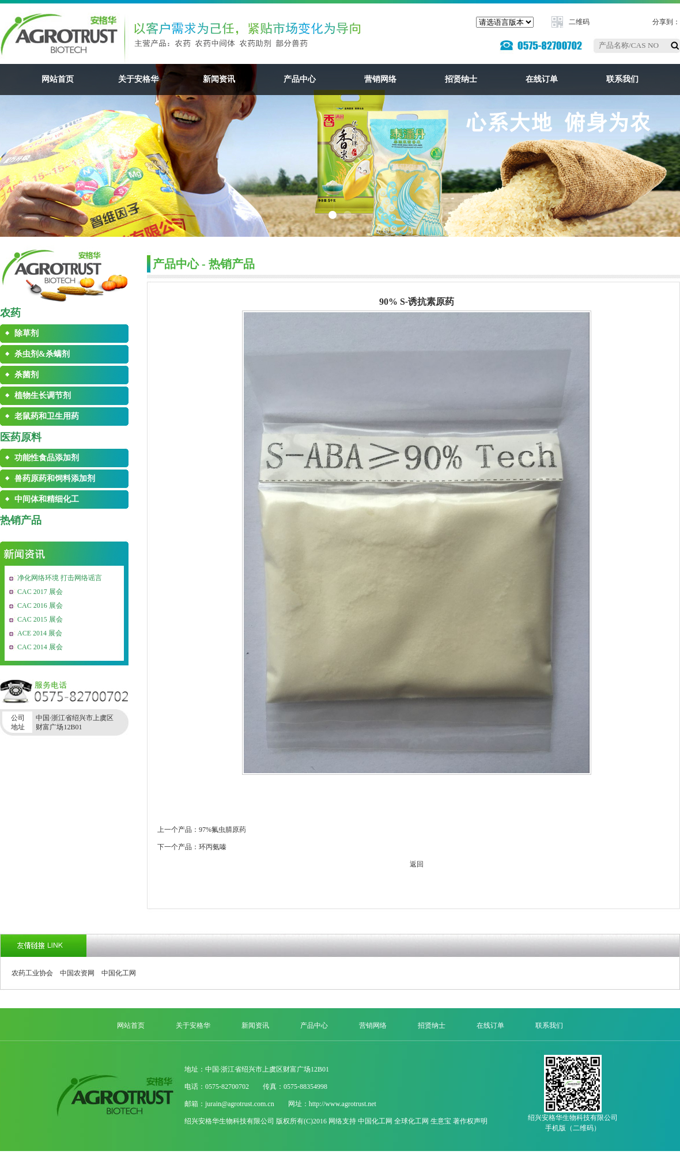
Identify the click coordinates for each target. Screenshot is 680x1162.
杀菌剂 (26, 374)
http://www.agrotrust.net (342, 1104)
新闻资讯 (219, 79)
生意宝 (440, 1121)
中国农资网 (77, 973)
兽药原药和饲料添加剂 (54, 478)
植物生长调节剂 (42, 395)
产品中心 (300, 79)
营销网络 (380, 79)
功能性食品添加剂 (46, 457)
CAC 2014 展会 (40, 647)
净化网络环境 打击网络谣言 (59, 578)
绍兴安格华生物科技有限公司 (229, 1121)
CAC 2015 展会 (40, 619)
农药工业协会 (32, 973)
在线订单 (542, 79)
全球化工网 (411, 1121)
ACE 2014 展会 (39, 633)
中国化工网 (118, 973)
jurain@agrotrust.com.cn (239, 1104)
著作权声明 (470, 1121)
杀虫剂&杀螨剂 (42, 354)
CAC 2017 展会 (40, 592)
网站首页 (57, 79)
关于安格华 (138, 79)
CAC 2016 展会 (40, 605)
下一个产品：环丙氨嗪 (191, 847)
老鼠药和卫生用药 (46, 416)
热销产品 (20, 520)
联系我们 (622, 79)
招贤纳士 (461, 79)
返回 (417, 864)
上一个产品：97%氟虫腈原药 (201, 830)
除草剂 (26, 333)
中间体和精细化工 (46, 499)
